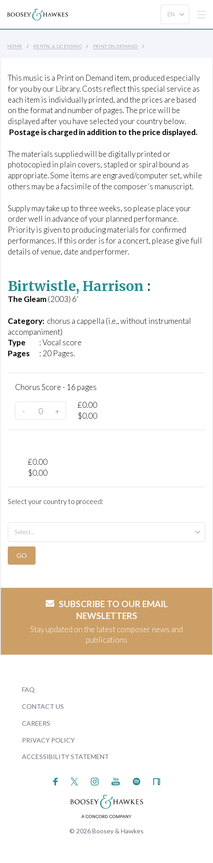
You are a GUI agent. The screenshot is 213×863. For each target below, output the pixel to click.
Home (14, 46)
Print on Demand (115, 46)
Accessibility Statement (65, 756)
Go (21, 555)
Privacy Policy (48, 740)
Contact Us (43, 706)
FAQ (28, 689)
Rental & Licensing (57, 46)
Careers (36, 723)
